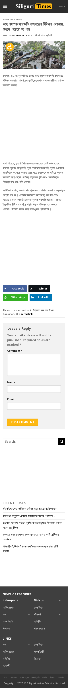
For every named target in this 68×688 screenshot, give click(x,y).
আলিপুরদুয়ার (8, 607)
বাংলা (62, 6)
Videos (39, 600)
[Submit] (61, 441)
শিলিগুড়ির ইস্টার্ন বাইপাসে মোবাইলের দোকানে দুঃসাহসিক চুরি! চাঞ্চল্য (30, 548)
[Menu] (5, 6)
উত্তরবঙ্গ (6, 19)
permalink (26, 314)
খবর (11, 19)
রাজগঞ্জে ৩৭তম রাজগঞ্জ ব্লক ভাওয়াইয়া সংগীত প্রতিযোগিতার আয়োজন (31, 536)
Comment (14, 350)
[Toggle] (60, 600)
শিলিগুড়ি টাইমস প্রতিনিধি (43, 35)
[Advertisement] (34, 125)
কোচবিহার (38, 607)
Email (10, 399)
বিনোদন (6, 628)
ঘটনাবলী (37, 614)
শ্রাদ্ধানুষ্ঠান (39, 628)
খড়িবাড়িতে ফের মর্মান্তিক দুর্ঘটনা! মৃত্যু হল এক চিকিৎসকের (29, 509)
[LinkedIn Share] (41, 297)
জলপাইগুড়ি (18, 19)
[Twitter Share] (39, 288)
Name (11, 382)
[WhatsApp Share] (15, 297)
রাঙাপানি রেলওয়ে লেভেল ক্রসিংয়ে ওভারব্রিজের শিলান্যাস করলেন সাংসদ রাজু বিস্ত (32, 525)
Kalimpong (10, 600)
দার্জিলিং (37, 621)
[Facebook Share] (15, 288)
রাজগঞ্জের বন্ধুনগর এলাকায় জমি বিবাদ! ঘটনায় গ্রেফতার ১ (29, 516)
